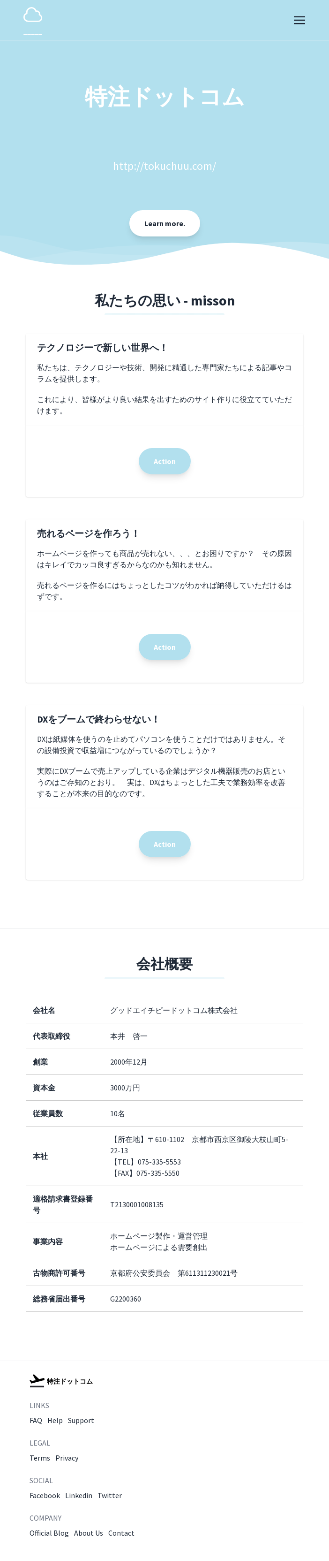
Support (81, 1420)
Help (55, 1420)
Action (165, 461)
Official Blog (49, 1533)
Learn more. (164, 223)
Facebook (45, 1495)
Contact (121, 1533)
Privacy (66, 1457)
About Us (88, 1533)
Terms (40, 1457)
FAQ (36, 1420)
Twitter (109, 1495)
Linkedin (78, 1495)
